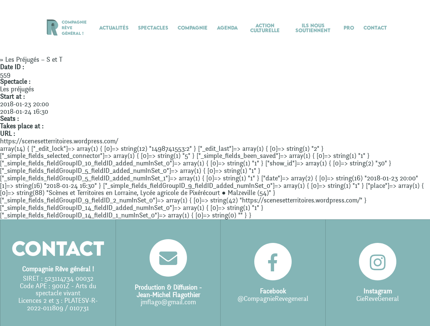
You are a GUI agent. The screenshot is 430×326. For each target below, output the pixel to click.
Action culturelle (265, 27)
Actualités (114, 28)
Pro (349, 28)
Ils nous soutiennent (313, 27)
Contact (375, 28)
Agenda (227, 28)
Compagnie (193, 28)
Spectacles (153, 28)
